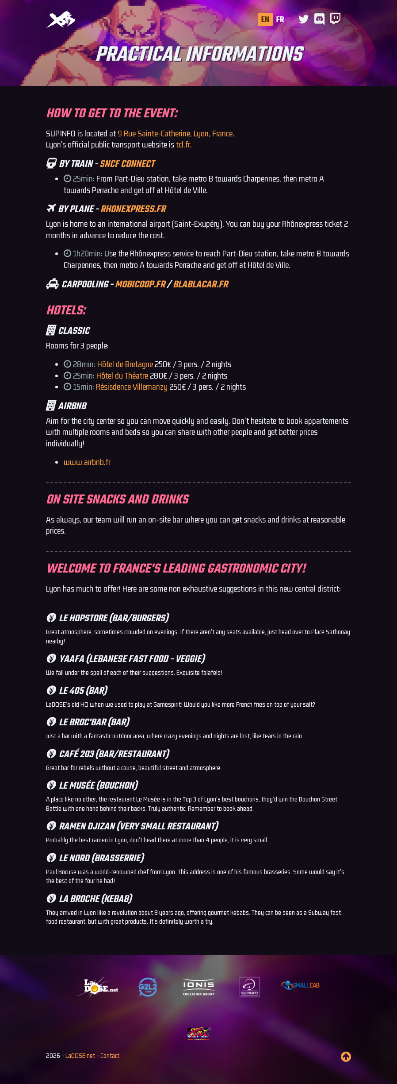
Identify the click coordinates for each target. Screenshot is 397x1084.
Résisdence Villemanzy (132, 386)
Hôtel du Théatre (122, 375)
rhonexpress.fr (132, 209)
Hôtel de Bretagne (125, 364)
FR (280, 20)
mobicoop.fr (140, 284)
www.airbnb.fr (87, 462)
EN (265, 20)
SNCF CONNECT (126, 164)
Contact (109, 1055)
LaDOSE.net (80, 1055)
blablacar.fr (200, 284)
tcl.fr (183, 144)
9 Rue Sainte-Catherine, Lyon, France (175, 133)
